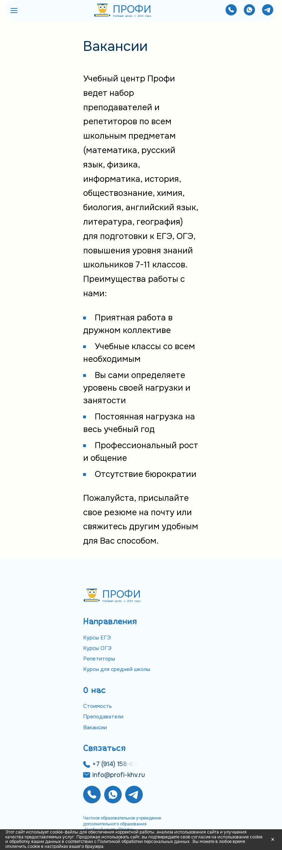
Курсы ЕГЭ (97, 637)
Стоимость (97, 706)
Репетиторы (99, 658)
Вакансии (95, 727)
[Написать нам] (249, 10)
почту (162, 512)
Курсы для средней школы (116, 669)
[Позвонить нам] (231, 10)
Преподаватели (103, 716)
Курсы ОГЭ (97, 648)
